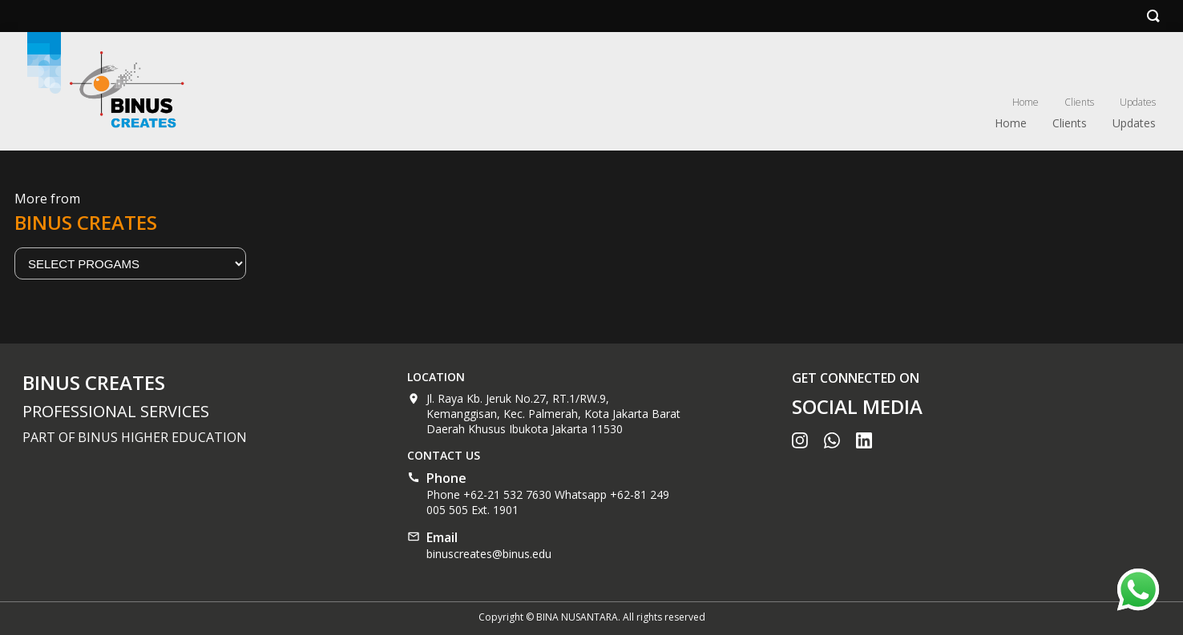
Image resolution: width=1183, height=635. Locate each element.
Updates (1138, 102)
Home (1025, 102)
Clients (1079, 102)
